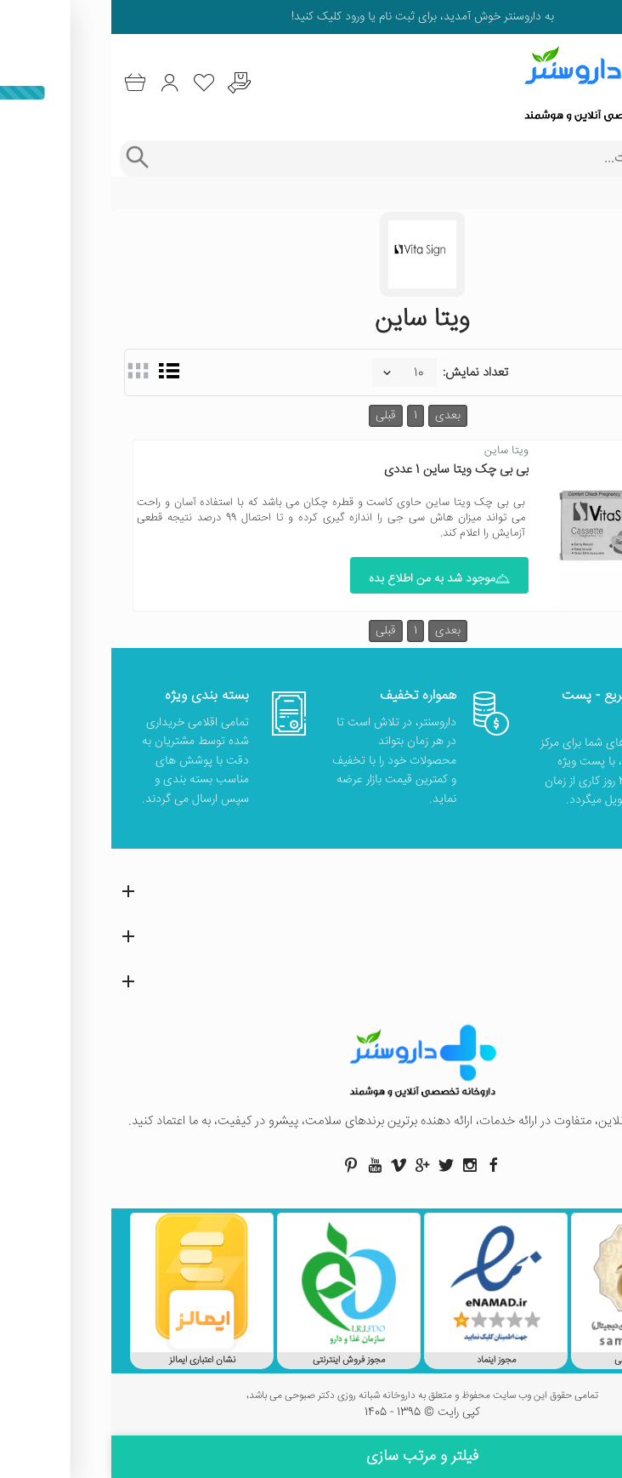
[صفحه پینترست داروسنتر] (240, 1165)
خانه (599, 194)
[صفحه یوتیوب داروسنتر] (263, 1165)
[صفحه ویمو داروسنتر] (287, 1165)
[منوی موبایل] (598, 83)
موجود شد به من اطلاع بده (328, 579)
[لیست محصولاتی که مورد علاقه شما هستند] (93, 82)
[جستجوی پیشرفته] (25, 158)
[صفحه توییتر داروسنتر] (335, 1165)
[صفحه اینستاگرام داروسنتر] (358, 1165)
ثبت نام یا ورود (266, 17)
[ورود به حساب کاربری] (58, 82)
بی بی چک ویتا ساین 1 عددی (345, 470)
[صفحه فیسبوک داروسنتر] (382, 1165)
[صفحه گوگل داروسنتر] (311, 1165)
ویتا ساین (395, 450)
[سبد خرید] (23, 82)
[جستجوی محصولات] (328, 158)
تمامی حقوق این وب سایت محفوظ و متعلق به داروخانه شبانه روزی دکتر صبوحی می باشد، (311, 1396)
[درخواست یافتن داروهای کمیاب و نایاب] (127, 82)
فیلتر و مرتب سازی (311, 1457)
